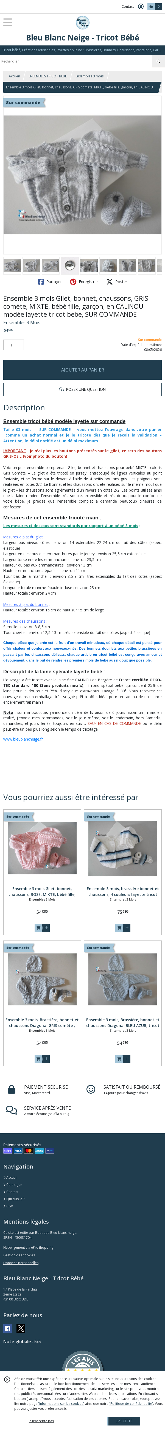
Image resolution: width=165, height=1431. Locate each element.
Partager (50, 281)
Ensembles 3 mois (89, 76)
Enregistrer (84, 281)
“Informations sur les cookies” (61, 1403)
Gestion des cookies (19, 1255)
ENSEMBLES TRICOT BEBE (48, 76)
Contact (128, 6)
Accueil (14, 76)
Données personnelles (20, 1263)
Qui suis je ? (13, 1199)
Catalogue (12, 1184)
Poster (116, 281)
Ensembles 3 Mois (21, 322)
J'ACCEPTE (124, 1421)
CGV (8, 1206)
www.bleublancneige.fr (23, 739)
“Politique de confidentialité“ (131, 1403)
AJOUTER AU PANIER (82, 370)
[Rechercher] (158, 61)
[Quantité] (13, 345)
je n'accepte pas (41, 1421)
